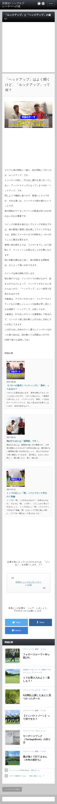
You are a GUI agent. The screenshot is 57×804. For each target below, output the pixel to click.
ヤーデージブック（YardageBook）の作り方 (37, 739)
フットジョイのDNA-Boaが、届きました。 (25, 770)
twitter (39, 3)
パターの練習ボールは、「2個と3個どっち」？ (26, 776)
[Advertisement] (28, 43)
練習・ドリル (40, 649)
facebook (43, 3)
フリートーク (28, 649)
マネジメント (40, 731)
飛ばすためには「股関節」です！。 (24, 441)
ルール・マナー (41, 690)
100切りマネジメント (32, 670)
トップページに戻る (12, 789)
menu (51, 3)
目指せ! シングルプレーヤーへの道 (13, 5)
